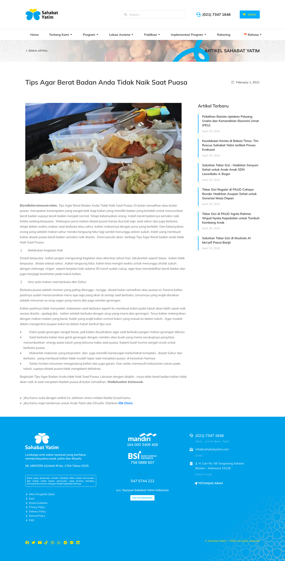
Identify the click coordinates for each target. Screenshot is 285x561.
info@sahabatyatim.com (212, 449)
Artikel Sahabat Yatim (232, 50)
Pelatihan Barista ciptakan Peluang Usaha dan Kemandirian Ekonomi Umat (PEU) (230, 121)
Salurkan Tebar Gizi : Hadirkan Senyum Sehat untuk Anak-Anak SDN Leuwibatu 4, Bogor (230, 169)
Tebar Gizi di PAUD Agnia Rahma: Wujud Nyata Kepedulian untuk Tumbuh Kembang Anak (231, 218)
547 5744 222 (142, 481)
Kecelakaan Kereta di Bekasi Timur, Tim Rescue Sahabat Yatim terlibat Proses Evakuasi (230, 145)
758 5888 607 (142, 462)
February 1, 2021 (248, 82)
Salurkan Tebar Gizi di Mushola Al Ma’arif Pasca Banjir (226, 240)
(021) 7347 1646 (216, 14)
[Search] (125, 14)
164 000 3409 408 (142, 444)
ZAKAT (249, 14)
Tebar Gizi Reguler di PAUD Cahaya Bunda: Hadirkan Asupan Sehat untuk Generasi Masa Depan (229, 193)
